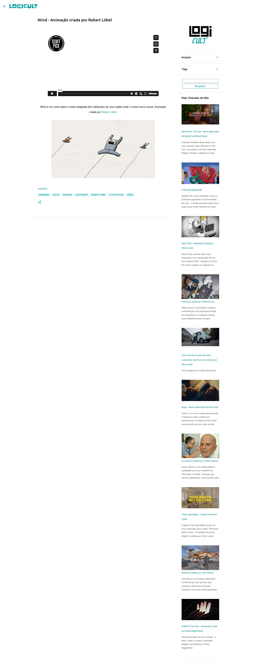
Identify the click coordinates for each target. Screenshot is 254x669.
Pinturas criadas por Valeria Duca (198, 301)
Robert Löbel (108, 112)
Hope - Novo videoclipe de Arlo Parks (200, 407)
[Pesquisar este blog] (200, 81)
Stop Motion (116, 195)
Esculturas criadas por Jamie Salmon (200, 461)
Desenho (67, 195)
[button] (39, 202)
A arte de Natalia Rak (192, 190)
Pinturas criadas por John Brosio (198, 572)
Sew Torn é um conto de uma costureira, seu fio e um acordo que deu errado (199, 360)
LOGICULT (23, 6)
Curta (56, 195)
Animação (44, 195)
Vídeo (130, 195)
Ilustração (82, 195)
